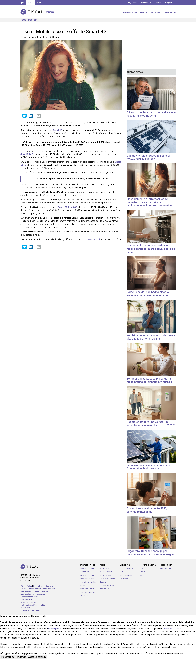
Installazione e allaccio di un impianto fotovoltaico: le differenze (150, 467)
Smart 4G (57, 130)
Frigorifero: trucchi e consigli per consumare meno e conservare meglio (150, 552)
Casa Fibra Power (87, 575)
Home (23, 20)
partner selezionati (172, 628)
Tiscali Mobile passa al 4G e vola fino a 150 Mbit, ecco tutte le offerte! (72, 178)
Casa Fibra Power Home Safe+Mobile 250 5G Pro (87, 592)
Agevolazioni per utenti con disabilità (35, 591)
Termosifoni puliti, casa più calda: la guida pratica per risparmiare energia (149, 380)
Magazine (169, 3)
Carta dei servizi (34, 589)
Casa (30, 3)
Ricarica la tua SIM (107, 585)
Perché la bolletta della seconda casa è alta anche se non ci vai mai (151, 337)
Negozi (158, 3)
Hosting (143, 568)
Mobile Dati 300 (106, 572)
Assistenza (146, 3)
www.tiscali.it (94, 239)
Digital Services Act (28, 602)
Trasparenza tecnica (28, 600)
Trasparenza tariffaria (29, 597)
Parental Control (48, 589)
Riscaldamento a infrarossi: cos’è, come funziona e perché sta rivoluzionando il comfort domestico (149, 202)
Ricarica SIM (170, 12)
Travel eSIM (104, 589)
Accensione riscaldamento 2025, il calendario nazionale (148, 510)
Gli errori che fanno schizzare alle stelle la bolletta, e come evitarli (151, 114)
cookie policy (54, 628)
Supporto (104, 582)
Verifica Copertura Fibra (30, 610)
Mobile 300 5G (105, 575)
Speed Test (25, 608)
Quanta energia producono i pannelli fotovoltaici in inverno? (149, 157)
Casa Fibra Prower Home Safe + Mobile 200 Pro (88, 582)
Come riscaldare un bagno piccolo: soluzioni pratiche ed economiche (148, 293)
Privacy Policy (26, 586)
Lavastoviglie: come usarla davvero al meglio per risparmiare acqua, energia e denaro (151, 249)
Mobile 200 (104, 568)
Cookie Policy (38, 586)
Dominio (143, 572)
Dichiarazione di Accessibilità (32, 605)
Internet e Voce (129, 12)
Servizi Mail (155, 12)
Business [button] (40, 3)
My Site (143, 575)
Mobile (143, 12)
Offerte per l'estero (107, 579)
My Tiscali (132, 3)
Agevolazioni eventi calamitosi (32, 594)
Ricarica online (165, 568)
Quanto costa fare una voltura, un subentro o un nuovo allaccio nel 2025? (151, 423)
